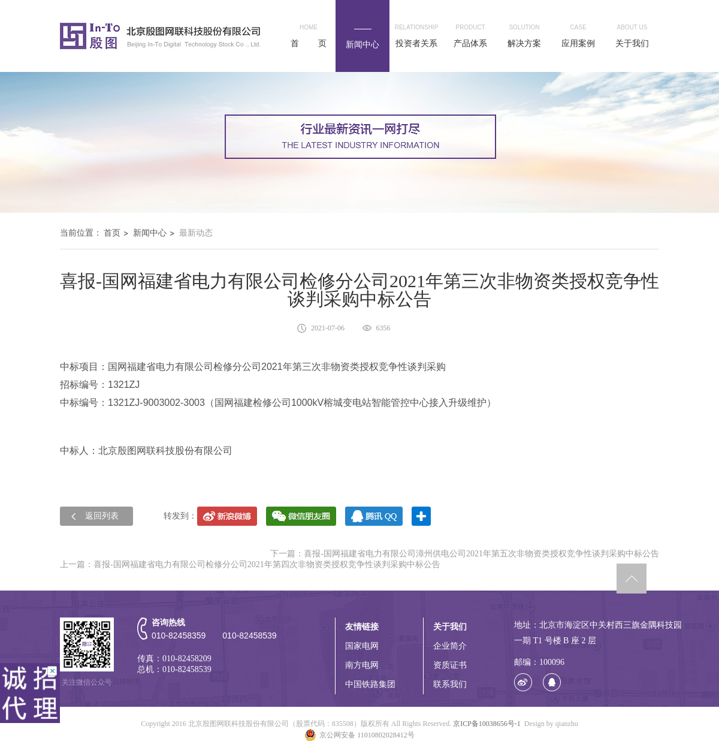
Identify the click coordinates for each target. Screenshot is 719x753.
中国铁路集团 (370, 684)
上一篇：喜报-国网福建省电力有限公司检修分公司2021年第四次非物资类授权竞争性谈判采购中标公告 (250, 564)
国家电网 (362, 645)
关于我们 (450, 626)
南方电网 (362, 665)
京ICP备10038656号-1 (487, 723)
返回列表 (102, 515)
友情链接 (362, 626)
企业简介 (450, 645)
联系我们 (450, 684)
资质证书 (450, 665)
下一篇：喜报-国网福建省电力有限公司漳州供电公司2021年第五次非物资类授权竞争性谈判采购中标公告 (464, 553)
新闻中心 (150, 232)
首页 (112, 232)
